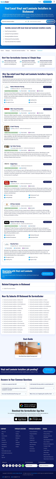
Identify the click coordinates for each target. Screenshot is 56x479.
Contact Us (4, 442)
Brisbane (18, 438)
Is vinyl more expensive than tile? (9, 384)
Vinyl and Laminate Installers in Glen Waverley (14, 323)
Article (3, 438)
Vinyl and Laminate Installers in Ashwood (39, 321)
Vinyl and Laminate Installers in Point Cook (39, 329)
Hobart (17, 446)
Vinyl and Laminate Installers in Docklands (13, 302)
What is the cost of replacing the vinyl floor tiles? (41, 393)
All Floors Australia (15, 204)
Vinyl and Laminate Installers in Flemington (39, 302)
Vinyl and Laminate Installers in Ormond (12, 319)
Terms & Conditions (48, 431)
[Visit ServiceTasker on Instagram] (13, 465)
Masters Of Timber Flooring (17, 221)
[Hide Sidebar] (54, 2)
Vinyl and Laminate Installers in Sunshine (39, 314)
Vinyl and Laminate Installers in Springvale (13, 329)
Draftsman (32, 438)
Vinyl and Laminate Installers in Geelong (13, 332)
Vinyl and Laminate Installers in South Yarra (39, 310)
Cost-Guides (4, 436)
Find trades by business (7, 453)
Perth (17, 440)
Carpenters (32, 440)
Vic (28, 50)
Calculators (4, 446)
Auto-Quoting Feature (48, 439)
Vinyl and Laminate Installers (18, 50)
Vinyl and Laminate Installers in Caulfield (39, 317)
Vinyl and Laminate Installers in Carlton (38, 300)
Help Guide (46, 452)
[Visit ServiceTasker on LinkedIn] (16, 465)
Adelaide (18, 442)
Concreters (32, 448)
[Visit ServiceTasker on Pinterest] (6, 465)
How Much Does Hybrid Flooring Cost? (28, 356)
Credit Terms (46, 450)
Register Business (47, 1)
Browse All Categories (49, 444)
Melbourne (33, 50)
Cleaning (32, 446)
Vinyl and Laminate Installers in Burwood (13, 327)
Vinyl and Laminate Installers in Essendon (39, 323)
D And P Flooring (14, 126)
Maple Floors (13, 181)
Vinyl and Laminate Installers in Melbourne (39, 332)
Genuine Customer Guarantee (48, 436)
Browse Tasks (47, 454)
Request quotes (47, 86)
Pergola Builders (33, 433)
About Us (4, 431)
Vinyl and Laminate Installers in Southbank (39, 304)
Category (8, 50)
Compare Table (47, 446)
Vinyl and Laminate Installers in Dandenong (39, 327)
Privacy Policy (47, 433)
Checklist (4, 440)
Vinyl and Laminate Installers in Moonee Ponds (14, 325)
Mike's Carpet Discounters (16, 109)
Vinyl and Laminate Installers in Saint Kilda (13, 308)
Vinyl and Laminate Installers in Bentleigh (13, 317)
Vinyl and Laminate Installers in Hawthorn (13, 314)
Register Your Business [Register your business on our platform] (46, 465)
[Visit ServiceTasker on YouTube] (19, 465)
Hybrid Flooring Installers (9, 288)
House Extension (33, 431)
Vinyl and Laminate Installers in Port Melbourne (40, 306)
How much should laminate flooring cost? (11, 393)
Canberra (18, 444)
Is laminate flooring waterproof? (37, 388)
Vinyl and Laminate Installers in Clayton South (40, 319)
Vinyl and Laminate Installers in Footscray (13, 321)
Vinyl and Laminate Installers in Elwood (12, 306)
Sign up (3, 457)
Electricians (32, 451)
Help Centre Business (48, 456)
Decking (31, 436)
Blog (3, 433)
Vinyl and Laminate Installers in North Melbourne (15, 304)
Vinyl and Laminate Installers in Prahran (12, 310)
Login (39, 1)
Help (3, 448)
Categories (4, 444)
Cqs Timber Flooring (15, 146)
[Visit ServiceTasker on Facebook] (3, 465)
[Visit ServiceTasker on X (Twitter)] (10, 465)
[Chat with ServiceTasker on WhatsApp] (23, 465)
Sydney (17, 433)
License (45, 448)
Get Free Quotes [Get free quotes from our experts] (31, 465)
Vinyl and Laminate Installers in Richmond (39, 312)
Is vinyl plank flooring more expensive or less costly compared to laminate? (13, 389)
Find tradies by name (6, 451)
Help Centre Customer (49, 459)
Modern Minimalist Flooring (17, 86)
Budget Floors (13, 164)
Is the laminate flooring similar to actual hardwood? (41, 384)
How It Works (47, 441)
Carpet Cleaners (33, 442)
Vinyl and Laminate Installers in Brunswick (39, 325)
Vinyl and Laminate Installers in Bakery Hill (13, 300)
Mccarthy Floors (14, 244)
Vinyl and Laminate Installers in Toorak (12, 312)
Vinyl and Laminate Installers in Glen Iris (39, 308)
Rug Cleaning (33, 444)
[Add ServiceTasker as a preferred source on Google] (28, 405)
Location (18, 431)
